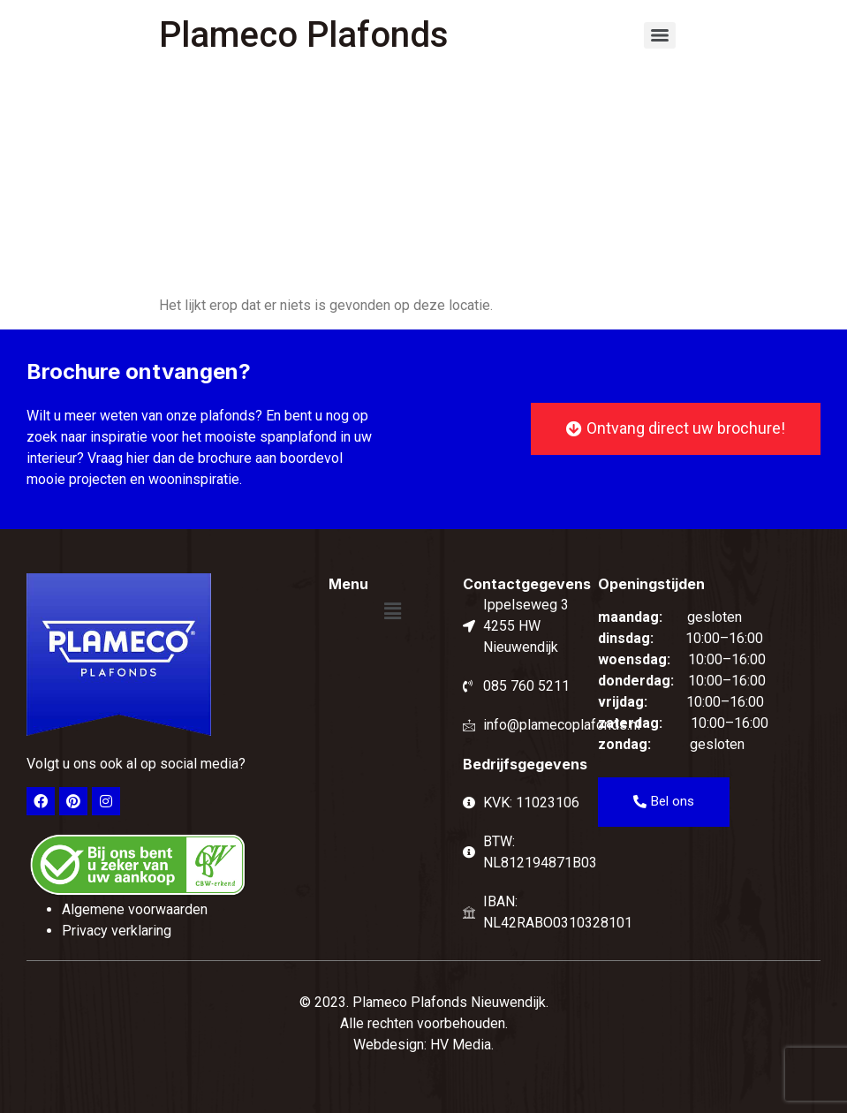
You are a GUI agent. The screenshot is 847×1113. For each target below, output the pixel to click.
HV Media (460, 1044)
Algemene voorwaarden (135, 909)
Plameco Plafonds (304, 35)
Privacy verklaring (116, 930)
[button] (392, 611)
